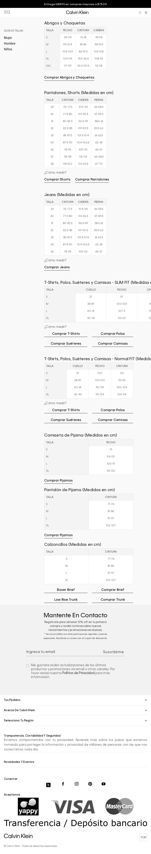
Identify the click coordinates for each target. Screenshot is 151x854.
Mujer (8, 37)
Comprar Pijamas (58, 480)
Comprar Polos (113, 333)
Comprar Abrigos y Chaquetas (69, 77)
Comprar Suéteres (66, 343)
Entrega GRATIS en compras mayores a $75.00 (75, 4)
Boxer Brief (66, 589)
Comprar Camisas (113, 343)
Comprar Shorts (57, 179)
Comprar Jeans (57, 267)
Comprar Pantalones (92, 179)
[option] (75, 5)
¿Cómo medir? (55, 172)
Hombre (9, 43)
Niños (8, 49)
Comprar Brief (112, 589)
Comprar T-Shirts (66, 333)
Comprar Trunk (113, 599)
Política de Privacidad (78, 673)
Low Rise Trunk (66, 599)
